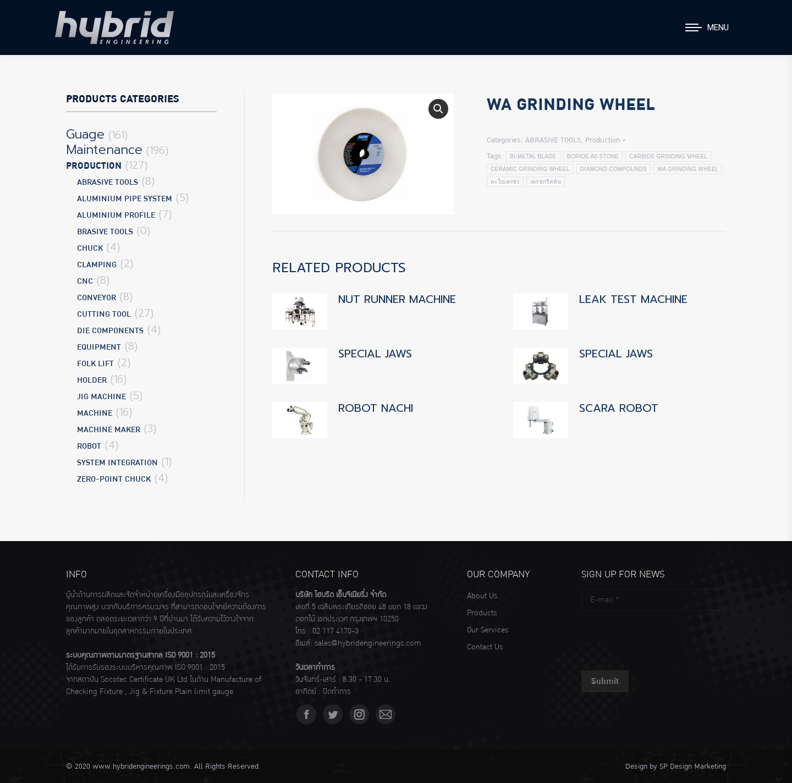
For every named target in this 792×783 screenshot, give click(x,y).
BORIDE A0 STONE (593, 156)
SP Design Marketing (692, 766)
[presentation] (665, 637)
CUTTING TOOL (104, 314)
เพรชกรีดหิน (546, 182)
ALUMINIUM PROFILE (116, 215)
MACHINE (94, 413)
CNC (85, 281)
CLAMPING (97, 264)
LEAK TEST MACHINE (633, 299)
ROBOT (89, 446)
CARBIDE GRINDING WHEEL (668, 156)
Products (482, 613)
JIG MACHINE (101, 396)
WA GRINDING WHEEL (687, 169)
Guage (85, 135)
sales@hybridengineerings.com (368, 643)
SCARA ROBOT (618, 408)
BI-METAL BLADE (533, 156)
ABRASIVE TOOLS (553, 140)
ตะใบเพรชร (505, 182)
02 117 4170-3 (335, 631)
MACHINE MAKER (108, 429)
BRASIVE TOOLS (105, 231)
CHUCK (90, 248)
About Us (482, 596)
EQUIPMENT (99, 347)
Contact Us (485, 647)
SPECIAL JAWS (375, 354)
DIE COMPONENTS (110, 330)
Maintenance (104, 150)
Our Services (487, 630)
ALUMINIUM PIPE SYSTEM (124, 198)
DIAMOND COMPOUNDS (613, 169)
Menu (718, 27)
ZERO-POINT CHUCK (114, 479)
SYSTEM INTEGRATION (117, 462)
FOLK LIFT (95, 363)
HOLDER (92, 380)
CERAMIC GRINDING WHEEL (530, 169)
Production (602, 140)
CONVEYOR (96, 297)
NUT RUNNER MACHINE (397, 299)
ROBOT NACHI (375, 408)
